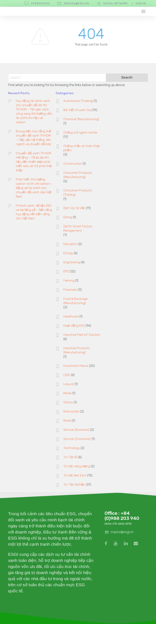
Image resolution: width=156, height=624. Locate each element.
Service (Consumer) (77, 439)
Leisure (68, 384)
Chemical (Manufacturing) (81, 119)
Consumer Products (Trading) (77, 192)
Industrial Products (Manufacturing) (76, 350)
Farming (69, 280)
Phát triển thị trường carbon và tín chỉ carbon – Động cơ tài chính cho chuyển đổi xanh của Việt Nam (34, 188)
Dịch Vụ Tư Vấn (74, 208)
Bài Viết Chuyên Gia (77, 110)
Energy (68, 253)
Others (68, 402)
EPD (66, 271)
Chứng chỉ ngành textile (80, 132)
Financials (70, 289)
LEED (66, 375)
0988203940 (40, 3)
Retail (67, 420)
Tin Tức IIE (70, 457)
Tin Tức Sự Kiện (74, 484)
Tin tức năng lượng (76, 466)
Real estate (71, 411)
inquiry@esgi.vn (76, 3)
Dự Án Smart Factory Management (78, 228)
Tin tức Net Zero (75, 475)
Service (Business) (76, 430)
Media (67, 393)
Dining (67, 217)
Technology (71, 448)
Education (70, 244)
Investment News (75, 366)
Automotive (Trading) (78, 101)
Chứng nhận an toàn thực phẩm (81, 148)
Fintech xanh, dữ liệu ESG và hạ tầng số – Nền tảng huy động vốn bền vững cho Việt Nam (34, 212)
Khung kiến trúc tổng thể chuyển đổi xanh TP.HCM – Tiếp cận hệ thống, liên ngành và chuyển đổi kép (33, 138)
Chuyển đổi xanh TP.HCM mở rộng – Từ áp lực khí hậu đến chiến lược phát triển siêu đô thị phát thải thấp (34, 161)
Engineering (71, 262)
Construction (72, 163)
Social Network (115, 3)
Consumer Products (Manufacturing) (77, 175)
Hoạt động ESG (74, 325)
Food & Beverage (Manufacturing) (75, 301)
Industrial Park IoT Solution (81, 335)
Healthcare (71, 316)
